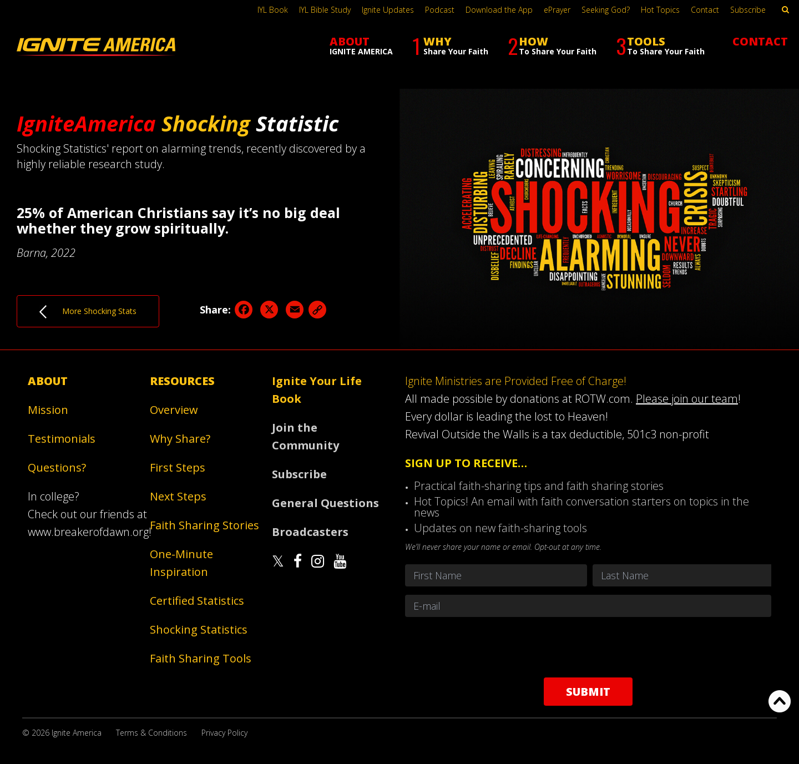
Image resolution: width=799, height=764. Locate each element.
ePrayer (557, 9)
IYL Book (272, 9)
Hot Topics (660, 9)
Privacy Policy (224, 732)
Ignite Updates (388, 9)
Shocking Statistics (198, 629)
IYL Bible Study (325, 9)
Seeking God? (605, 9)
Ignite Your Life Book (317, 389)
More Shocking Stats (87, 311)
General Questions (325, 502)
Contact (705, 9)
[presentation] (588, 647)
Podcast (439, 9)
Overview (174, 409)
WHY (450, 46)
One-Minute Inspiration (181, 563)
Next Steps (178, 496)
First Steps (177, 467)
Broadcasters (310, 531)
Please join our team (687, 398)
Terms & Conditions (151, 732)
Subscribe (748, 9)
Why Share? (180, 438)
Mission (48, 409)
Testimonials (61, 438)
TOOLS (660, 46)
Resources (182, 380)
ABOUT (361, 45)
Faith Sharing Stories (204, 525)
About (48, 380)
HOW (552, 46)
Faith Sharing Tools (200, 658)
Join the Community (305, 436)
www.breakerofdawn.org (88, 531)
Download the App (499, 9)
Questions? (57, 467)
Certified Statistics (197, 600)
